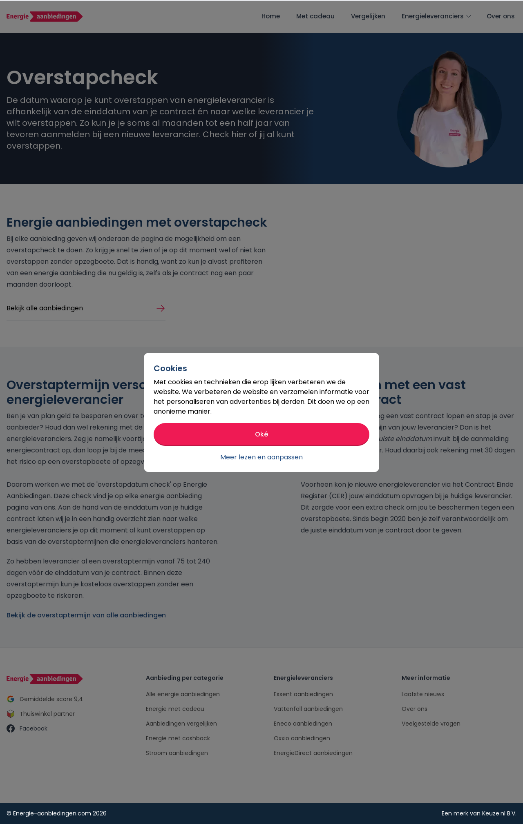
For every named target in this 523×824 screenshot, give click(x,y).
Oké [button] (261, 434)
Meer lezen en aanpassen (261, 457)
